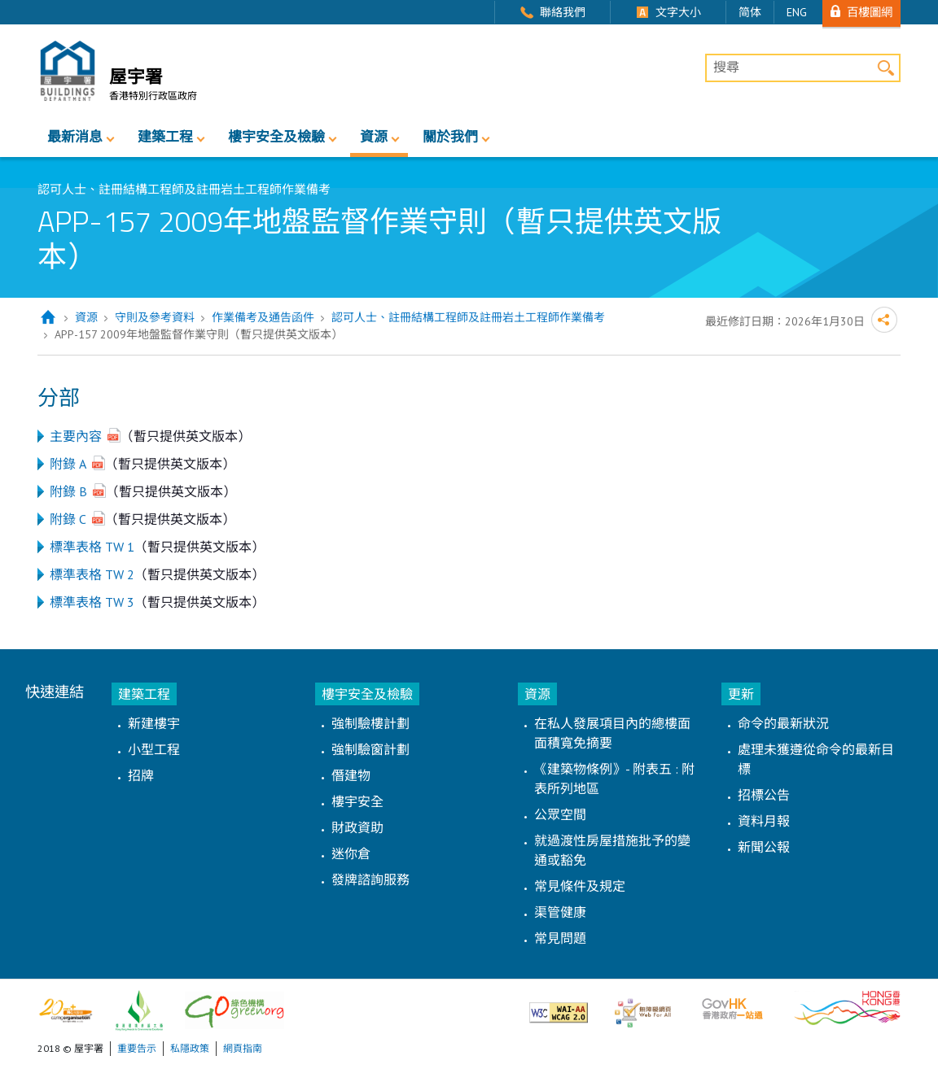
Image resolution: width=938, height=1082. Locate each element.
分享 (884, 319)
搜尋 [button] (886, 68)
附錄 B (68, 491)
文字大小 (678, 12)
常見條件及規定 (579, 886)
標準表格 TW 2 (92, 574)
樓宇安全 (357, 801)
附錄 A (68, 464)
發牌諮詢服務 (370, 879)
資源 (374, 136)
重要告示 (136, 1048)
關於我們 (450, 136)
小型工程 (154, 749)
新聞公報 (764, 847)
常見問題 (560, 938)
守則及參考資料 (155, 317)
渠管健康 (560, 912)
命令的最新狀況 (783, 723)
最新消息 (75, 136)
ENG (797, 12)
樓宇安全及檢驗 (276, 136)
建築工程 (165, 136)
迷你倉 (350, 853)
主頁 (47, 317)
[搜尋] (803, 68)
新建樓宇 (154, 723)
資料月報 (764, 821)
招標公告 (764, 795)
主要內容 (76, 436)
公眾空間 (560, 814)
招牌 (141, 775)
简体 (750, 12)
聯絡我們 (562, 12)
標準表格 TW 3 (92, 602)
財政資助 (357, 827)
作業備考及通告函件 (263, 317)
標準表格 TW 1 (92, 547)
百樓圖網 (869, 12)
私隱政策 (189, 1048)
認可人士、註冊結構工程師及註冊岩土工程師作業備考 (468, 317)
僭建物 (350, 775)
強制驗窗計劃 (370, 749)
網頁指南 (242, 1048)
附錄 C (68, 519)
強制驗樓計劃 (370, 723)
